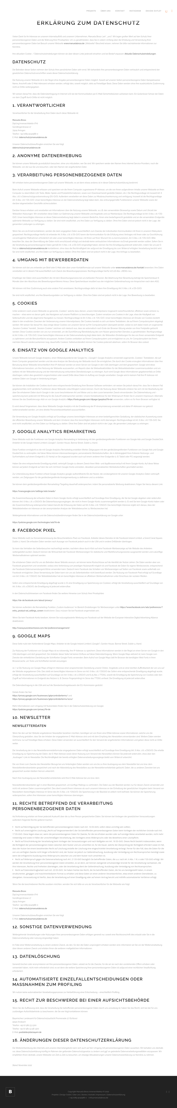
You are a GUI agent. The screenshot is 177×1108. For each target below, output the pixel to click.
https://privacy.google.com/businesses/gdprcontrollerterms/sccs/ (42, 699)
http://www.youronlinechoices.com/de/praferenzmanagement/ (41, 628)
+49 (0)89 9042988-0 (78, 1098)
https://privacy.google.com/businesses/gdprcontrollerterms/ (40, 696)
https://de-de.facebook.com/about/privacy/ (32, 600)
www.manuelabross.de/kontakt (130, 267)
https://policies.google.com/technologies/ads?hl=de (36, 522)
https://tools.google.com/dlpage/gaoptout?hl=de (90, 399)
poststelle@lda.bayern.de (30, 1032)
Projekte (55, 1095)
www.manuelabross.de (74, 43)
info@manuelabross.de (98, 1098)
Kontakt (91, 1095)
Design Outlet (65, 1095)
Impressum (100, 1095)
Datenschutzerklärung (116, 1095)
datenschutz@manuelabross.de (33, 137)
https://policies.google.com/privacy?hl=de (31, 709)
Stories (84, 1095)
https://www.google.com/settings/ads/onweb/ (34, 491)
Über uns (76, 1095)
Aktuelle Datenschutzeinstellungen (140, 54)
